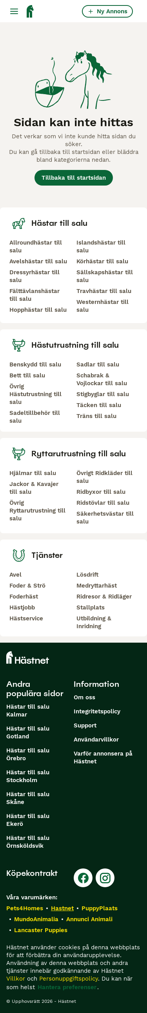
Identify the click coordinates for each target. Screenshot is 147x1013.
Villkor (15, 978)
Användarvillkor (96, 739)
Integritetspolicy (97, 711)
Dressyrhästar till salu (34, 276)
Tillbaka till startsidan (74, 177)
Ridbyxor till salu (100, 491)
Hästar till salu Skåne (27, 798)
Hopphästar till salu (38, 309)
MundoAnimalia (36, 919)
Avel (15, 574)
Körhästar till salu (102, 261)
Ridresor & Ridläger (104, 596)
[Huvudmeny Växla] (14, 11)
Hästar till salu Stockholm (27, 776)
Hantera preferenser (67, 987)
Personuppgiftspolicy (68, 978)
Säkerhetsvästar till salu (105, 517)
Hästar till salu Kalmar (27, 710)
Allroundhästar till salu (35, 246)
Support (85, 725)
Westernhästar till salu (102, 305)
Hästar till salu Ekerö (27, 820)
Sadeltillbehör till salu (34, 416)
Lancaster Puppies (40, 930)
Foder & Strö (27, 585)
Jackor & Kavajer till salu (33, 488)
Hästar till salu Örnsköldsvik (27, 841)
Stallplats (90, 607)
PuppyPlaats (100, 908)
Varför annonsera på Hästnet (103, 757)
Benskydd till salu (35, 364)
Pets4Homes (24, 908)
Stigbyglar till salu (102, 394)
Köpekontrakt (32, 873)
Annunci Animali (89, 919)
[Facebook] (83, 877)
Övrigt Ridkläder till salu (104, 477)
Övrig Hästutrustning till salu (35, 394)
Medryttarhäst (96, 585)
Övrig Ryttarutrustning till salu (37, 510)
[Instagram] (105, 877)
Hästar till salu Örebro (27, 754)
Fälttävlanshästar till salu (34, 295)
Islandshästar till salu (100, 246)
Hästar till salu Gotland (27, 732)
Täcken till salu (98, 405)
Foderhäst (23, 596)
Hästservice (26, 618)
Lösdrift (87, 574)
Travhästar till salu (103, 291)
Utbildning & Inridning (93, 622)
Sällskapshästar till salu (104, 276)
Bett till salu (27, 375)
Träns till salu (96, 416)
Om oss (84, 697)
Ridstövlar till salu (102, 502)
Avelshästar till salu (38, 261)
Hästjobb (22, 607)
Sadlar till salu (97, 364)
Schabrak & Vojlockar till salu (101, 379)
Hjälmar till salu (32, 473)
